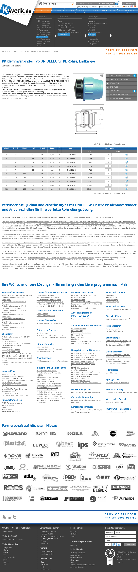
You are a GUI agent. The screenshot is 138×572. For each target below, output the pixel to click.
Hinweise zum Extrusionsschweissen (50, 323)
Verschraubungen (112, 302)
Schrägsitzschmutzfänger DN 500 (118, 345)
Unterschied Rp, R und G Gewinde (14, 389)
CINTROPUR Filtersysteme (80, 376)
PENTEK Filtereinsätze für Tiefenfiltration (86, 372)
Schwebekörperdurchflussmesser (118, 355)
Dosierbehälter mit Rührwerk (47, 388)
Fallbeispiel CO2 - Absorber (81, 333)
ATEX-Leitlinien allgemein (46, 295)
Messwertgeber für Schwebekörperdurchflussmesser (118, 360)
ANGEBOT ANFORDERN (119, 94)
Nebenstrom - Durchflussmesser (117, 363)
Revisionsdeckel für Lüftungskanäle (49, 349)
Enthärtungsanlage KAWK (80, 381)
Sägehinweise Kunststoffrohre (13, 376)
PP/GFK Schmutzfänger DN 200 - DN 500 (16, 354)
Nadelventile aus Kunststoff (12, 411)
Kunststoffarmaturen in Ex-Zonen (49, 300)
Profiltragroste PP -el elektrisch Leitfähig (51, 337)
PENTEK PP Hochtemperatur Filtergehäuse (86, 359)
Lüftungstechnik (42, 347)
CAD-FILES (114, 87)
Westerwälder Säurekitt (114, 402)
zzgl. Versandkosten (117, 144)
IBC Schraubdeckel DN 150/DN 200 (83, 295)
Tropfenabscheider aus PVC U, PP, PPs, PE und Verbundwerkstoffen (86, 411)
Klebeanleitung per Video (46, 316)
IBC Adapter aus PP (78, 300)
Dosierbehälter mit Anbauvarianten (49, 392)
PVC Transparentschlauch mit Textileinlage (52, 361)
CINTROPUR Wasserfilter (80, 378)
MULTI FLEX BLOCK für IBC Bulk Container (86, 302)
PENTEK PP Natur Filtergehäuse (82, 361)
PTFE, (13, 395)
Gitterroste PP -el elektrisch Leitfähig (50, 335)
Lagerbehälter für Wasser (46, 381)
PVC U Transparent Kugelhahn (13, 403)
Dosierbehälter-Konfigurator (47, 371)
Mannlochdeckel (77, 335)
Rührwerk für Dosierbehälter (47, 390)
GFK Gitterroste (42, 333)
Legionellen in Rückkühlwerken (82, 319)
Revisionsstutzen (77, 337)
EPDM (26, 395)
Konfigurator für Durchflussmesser (118, 357)
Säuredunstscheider (78, 328)
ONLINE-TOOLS (116, 91)
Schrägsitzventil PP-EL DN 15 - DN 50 (50, 306)
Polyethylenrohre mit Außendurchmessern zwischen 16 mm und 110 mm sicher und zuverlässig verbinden (74, 224)
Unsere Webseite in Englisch (116, 412)
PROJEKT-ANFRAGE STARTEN (121, 98)
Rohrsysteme (18, 51)
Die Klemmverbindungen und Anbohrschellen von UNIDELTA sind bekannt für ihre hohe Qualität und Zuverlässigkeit (45, 243)
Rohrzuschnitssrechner (10, 374)
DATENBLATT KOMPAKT (119, 79)
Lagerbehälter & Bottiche (46, 379)
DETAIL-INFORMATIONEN (120, 75)
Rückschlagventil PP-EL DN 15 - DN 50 (50, 304)
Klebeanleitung (42, 314)
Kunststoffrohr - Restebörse (12, 378)
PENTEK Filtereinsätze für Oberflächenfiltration (80, 369)
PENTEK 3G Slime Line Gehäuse (82, 353)
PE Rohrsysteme (31, 51)
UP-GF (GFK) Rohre (9, 341)
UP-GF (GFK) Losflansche (11, 352)
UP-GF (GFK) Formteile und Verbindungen (17, 343)
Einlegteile (109, 295)
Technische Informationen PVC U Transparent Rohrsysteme (14, 307)
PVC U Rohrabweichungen (11, 383)
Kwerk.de (5, 51)
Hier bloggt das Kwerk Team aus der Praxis (121, 392)
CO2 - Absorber (76, 331)
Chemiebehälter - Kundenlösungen (49, 396)
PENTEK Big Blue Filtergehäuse (82, 357)
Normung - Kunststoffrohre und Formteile (17, 380)
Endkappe (56, 51)
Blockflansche (76, 339)
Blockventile (6, 407)
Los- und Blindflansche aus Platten (118, 309)
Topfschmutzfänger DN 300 (116, 343)
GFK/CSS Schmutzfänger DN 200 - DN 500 (17, 356)
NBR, (18, 395)
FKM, (22, 395)
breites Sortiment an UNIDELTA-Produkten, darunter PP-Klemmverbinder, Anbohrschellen (61, 258)
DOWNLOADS (115, 83)
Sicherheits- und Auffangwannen (49, 383)
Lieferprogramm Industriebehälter (49, 385)
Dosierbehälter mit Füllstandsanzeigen (51, 398)
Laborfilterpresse (112, 373)
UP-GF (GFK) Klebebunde (11, 350)
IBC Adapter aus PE (78, 297)
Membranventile (8, 405)
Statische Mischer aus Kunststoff (118, 319)
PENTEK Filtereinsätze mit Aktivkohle (84, 374)
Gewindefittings (112, 300)
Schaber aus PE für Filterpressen (117, 383)
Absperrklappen (7, 409)
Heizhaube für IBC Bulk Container (83, 308)
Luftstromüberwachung (45, 351)
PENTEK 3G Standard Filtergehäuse (84, 355)
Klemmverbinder (45, 51)
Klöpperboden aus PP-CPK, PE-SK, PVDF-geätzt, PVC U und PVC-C (86, 342)
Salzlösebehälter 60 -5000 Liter (48, 377)
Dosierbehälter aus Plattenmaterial (49, 394)
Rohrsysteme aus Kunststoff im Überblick (17, 295)
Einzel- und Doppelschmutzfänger (118, 341)
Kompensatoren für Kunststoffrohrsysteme (114, 330)
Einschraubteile (111, 297)
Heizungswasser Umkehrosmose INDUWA (86, 383)
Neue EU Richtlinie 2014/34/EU (48, 297)
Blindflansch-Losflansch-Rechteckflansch (86, 392)
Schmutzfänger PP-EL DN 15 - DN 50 (50, 302)
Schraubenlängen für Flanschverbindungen (10, 392)
